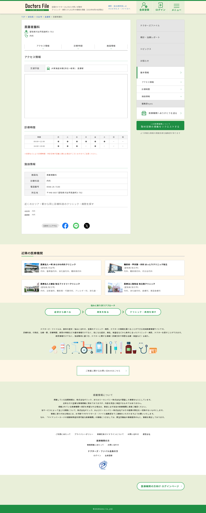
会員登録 (108, 455)
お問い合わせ (133, 434)
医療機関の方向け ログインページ (160, 486)
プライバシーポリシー (83, 434)
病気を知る (103, 311)
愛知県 (31, 16)
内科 (33, 211)
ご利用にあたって (63, 434)
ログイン (97, 455)
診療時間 (78, 45)
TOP (23, 16)
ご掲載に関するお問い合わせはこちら (103, 370)
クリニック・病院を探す (143, 311)
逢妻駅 (47, 16)
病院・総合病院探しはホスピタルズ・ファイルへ (119, 7)
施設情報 (111, 45)
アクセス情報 (43, 45)
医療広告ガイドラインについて (110, 434)
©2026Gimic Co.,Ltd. (103, 509)
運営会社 (146, 434)
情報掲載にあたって (95, 444)
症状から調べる (62, 311)
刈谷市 (39, 16)
